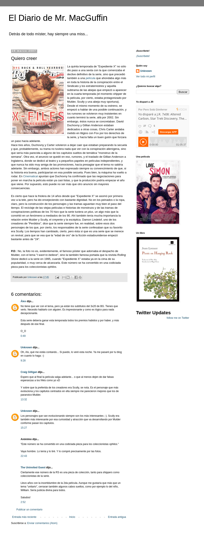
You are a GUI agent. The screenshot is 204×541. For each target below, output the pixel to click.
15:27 (24, 427)
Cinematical (31, 176)
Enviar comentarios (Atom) (42, 523)
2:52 (23, 502)
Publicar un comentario (29, 509)
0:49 (23, 335)
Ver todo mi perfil (145, 76)
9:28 (23, 360)
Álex (23, 301)
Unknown (26, 347)
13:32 (24, 399)
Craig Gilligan (29, 372)
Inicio (72, 517)
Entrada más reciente (24, 517)
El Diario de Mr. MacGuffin (58, 18)
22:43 (24, 456)
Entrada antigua (117, 517)
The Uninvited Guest (33, 467)
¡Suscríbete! (143, 56)
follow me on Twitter (178, 317)
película (90, 78)
